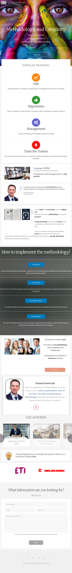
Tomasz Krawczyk (28, 192)
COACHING (36, 283)
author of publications (47, 391)
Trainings (38, 168)
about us (54, 369)
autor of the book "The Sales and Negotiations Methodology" (45, 394)
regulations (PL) (54, 534)
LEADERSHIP (36, 316)
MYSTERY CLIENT (36, 301)
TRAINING (36, 265)
